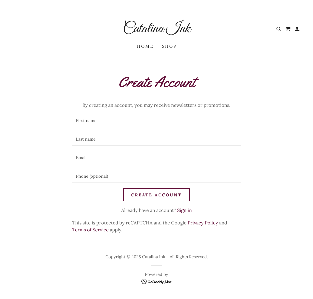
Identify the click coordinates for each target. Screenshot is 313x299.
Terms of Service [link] (90, 230)
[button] (297, 29)
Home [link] (145, 46)
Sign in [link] (184, 210)
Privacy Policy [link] (203, 223)
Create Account (156, 195)
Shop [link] (169, 46)
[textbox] (156, 120)
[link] (156, 30)
